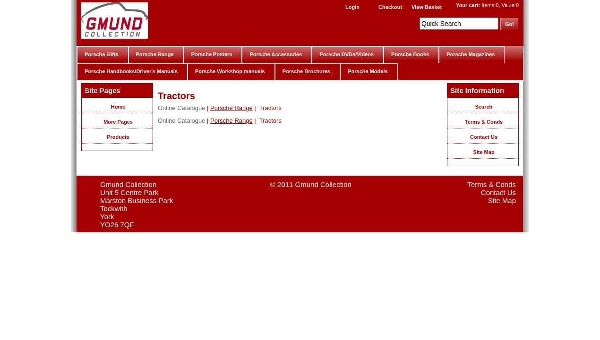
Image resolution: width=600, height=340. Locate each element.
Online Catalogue (181, 107)
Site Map (483, 152)
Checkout (390, 7)
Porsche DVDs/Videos (346, 54)
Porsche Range (155, 54)
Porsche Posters (211, 54)
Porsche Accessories (275, 54)
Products (118, 137)
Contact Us (483, 137)
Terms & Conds (484, 122)
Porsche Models (367, 71)
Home (118, 107)
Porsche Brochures (306, 71)
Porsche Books (410, 54)
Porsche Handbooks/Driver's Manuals (131, 71)
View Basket (426, 7)
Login (352, 7)
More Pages (118, 122)
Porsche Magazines (470, 54)
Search (484, 107)
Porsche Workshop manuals (230, 71)
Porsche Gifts (102, 54)
